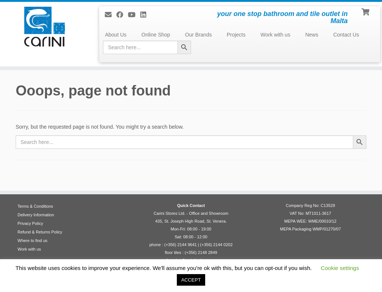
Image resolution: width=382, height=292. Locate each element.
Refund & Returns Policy (40, 232)
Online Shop (155, 35)
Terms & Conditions (35, 206)
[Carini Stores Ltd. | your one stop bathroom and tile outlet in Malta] (45, 27)
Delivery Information (36, 215)
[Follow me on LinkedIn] (145, 15)
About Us (115, 35)
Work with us (275, 35)
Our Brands (198, 35)
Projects (236, 35)
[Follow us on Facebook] (122, 15)
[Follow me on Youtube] (134, 15)
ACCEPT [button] (191, 280)
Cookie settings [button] (340, 268)
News (311, 35)
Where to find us (32, 240)
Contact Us (346, 35)
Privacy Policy (30, 223)
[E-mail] (110, 15)
